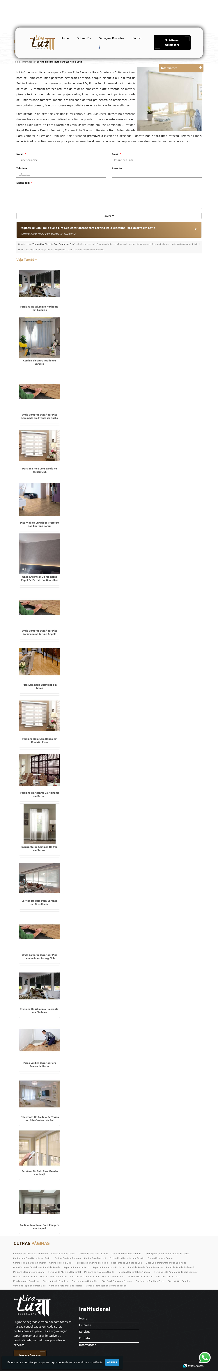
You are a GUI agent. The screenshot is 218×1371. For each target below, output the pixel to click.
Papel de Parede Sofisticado (180, 1267)
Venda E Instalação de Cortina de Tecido (106, 1285)
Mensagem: (24, 183)
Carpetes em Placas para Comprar (30, 1253)
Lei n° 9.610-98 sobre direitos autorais (85, 249)
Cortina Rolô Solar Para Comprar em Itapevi (39, 1226)
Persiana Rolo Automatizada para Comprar (175, 1272)
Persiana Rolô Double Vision (84, 1276)
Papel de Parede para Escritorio (109, 1267)
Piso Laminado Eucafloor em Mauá (39, 686)
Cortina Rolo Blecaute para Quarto (126, 1258)
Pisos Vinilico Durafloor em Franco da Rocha (39, 1064)
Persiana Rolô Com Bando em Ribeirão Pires (39, 740)
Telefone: (22, 168)
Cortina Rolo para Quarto (160, 1258)
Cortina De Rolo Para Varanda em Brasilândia (40, 902)
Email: (116, 154)
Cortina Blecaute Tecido (63, 1253)
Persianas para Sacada (168, 1276)
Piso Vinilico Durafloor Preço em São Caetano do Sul (39, 524)
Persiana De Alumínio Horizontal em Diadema (39, 1010)
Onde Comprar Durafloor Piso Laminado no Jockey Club (39, 956)
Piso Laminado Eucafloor (55, 1281)
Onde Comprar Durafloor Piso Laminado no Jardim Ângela (39, 632)
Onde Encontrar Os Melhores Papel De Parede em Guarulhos (39, 578)
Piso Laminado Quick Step (85, 1281)
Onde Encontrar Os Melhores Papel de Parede (36, 1267)
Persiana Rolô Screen (113, 1276)
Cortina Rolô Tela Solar (60, 1262)
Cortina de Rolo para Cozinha (93, 1253)
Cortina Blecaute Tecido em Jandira (39, 362)
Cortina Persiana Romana (68, 1258)
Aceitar (112, 1362)
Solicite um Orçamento (172, 42)
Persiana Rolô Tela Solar (140, 1276)
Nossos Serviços (30, 1355)
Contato (137, 38)
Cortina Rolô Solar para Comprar (29, 1262)
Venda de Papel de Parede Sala (29, 1285)
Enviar (109, 216)
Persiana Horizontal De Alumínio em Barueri (39, 794)
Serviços (84, 1331)
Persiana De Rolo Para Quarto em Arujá (40, 1172)
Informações (87, 1345)
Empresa (85, 1325)
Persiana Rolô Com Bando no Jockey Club (39, 470)
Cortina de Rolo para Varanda (126, 1253)
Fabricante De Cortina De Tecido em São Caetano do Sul (39, 1118)
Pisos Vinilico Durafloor (179, 1281)
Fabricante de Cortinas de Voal (126, 1262)
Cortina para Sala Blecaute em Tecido (32, 1258)
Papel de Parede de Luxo (76, 1267)
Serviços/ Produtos (111, 38)
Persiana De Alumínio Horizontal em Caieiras (39, 308)
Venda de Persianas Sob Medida (65, 1285)
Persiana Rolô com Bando (53, 1276)
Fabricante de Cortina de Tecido (92, 1262)
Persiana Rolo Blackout (25, 1276)
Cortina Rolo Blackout (95, 1258)
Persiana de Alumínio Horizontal (64, 1272)
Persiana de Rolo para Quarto (99, 1272)
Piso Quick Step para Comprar (117, 1281)
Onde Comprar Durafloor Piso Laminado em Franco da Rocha (39, 416)
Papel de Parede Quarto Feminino (145, 1267)
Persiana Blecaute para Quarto (29, 1272)
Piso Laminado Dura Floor (26, 1281)
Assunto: (118, 168)
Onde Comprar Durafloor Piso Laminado (166, 1262)
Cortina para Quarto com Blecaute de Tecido (167, 1253)
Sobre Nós (84, 38)
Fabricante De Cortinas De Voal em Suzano (39, 848)
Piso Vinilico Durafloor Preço (150, 1281)
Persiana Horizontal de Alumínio (134, 1272)
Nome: (21, 154)
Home (65, 38)
